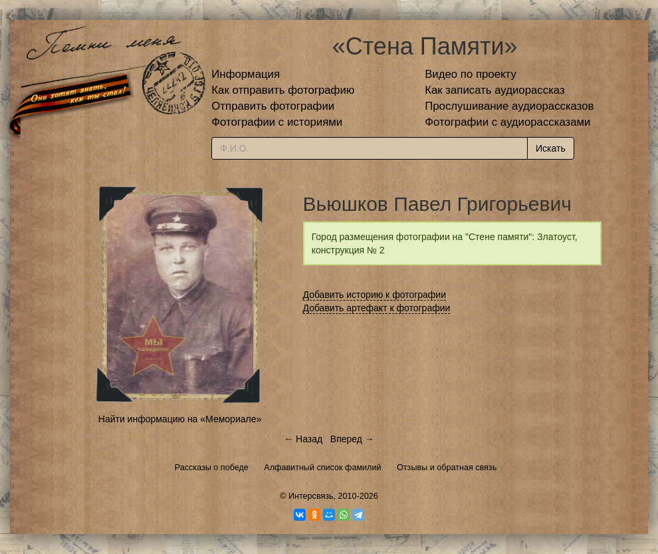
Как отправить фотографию (282, 90)
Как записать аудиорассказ (495, 90)
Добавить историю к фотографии (375, 294)
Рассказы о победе (212, 467)
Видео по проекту (470, 74)
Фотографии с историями (276, 122)
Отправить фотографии (272, 106)
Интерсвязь (311, 496)
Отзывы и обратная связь (446, 467)
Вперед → (352, 439)
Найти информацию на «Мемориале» (179, 419)
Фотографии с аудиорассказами (507, 122)
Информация (245, 74)
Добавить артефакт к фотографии (377, 308)
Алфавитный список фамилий (322, 467)
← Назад (303, 439)
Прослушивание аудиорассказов (509, 106)
